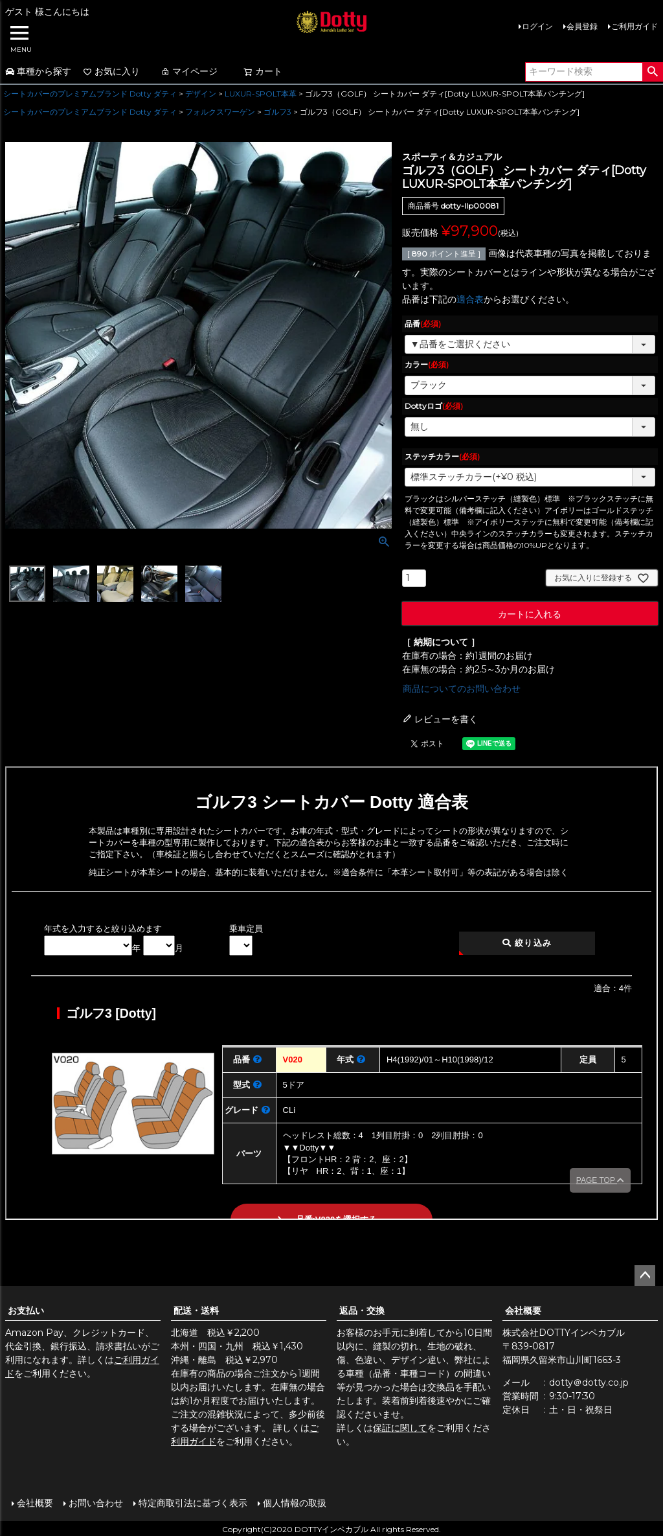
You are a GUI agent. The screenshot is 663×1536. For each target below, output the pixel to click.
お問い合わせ (94, 1501)
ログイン (537, 26)
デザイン (200, 93)
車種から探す (38, 71)
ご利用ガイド (634, 26)
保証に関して (400, 1428)
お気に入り (111, 71)
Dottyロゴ (434, 406)
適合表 (470, 299)
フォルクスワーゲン (220, 112)
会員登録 (582, 26)
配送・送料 (196, 1310)
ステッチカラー (442, 456)
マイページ (189, 71)
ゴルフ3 (277, 112)
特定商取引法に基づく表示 (191, 1501)
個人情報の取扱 (293, 1501)
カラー (427, 364)
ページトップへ (645, 1275)
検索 (652, 72)
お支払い (26, 1310)
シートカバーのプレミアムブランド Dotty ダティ (90, 93)
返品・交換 (362, 1310)
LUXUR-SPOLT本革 (261, 93)
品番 (423, 323)
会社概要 (523, 1310)
